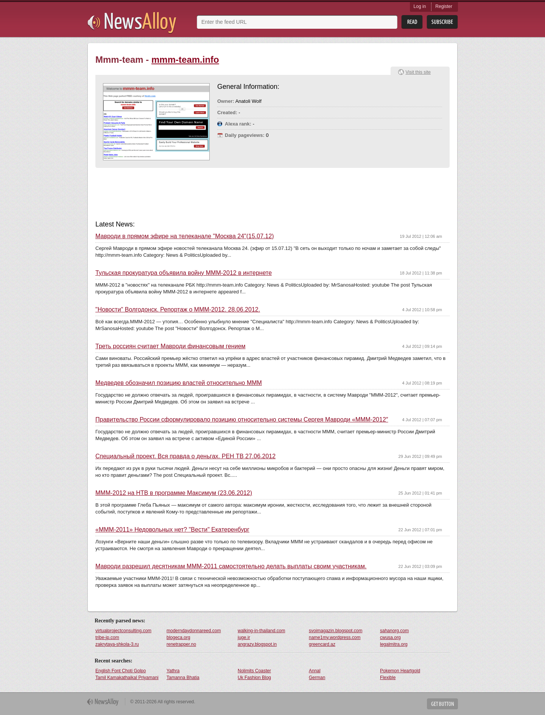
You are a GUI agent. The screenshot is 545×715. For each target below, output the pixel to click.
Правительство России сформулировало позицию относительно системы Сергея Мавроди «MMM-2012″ (241, 420)
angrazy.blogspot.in (257, 644)
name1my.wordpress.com (335, 637)
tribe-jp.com (107, 637)
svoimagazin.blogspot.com (335, 630)
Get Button (442, 703)
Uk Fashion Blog (254, 677)
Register (443, 6)
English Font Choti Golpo (120, 670)
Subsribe (442, 22)
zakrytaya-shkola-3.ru (117, 644)
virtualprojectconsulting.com (123, 630)
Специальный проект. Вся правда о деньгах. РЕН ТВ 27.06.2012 (185, 456)
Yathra (173, 670)
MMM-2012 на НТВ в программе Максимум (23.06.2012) (173, 493)
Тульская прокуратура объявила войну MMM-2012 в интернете (183, 273)
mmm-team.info (185, 59)
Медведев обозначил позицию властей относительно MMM (178, 383)
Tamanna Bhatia (183, 677)
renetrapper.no (181, 644)
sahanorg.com (394, 630)
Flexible (388, 677)
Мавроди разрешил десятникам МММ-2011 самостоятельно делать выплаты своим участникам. (230, 566)
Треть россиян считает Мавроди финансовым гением (170, 346)
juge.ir (244, 637)
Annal (315, 670)
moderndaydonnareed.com (194, 630)
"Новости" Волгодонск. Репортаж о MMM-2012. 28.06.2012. (177, 310)
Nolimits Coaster (254, 670)
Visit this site (418, 72)
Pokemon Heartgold (400, 670)
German (317, 677)
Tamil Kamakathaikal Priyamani (127, 677)
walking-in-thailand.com (261, 630)
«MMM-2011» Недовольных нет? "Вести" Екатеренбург (172, 530)
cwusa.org (390, 637)
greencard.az (322, 644)
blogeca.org (178, 637)
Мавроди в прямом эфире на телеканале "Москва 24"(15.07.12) (184, 236)
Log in (420, 6)
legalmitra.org (394, 644)
